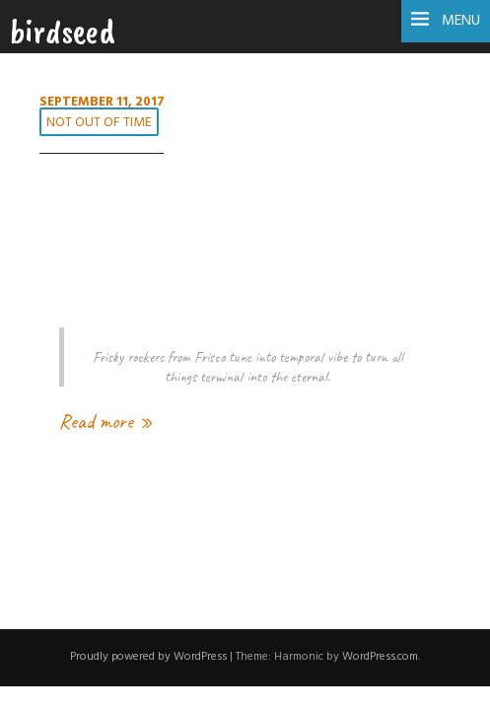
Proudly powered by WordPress (148, 657)
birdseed (62, 30)
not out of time (99, 122)
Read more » (106, 421)
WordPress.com (380, 657)
